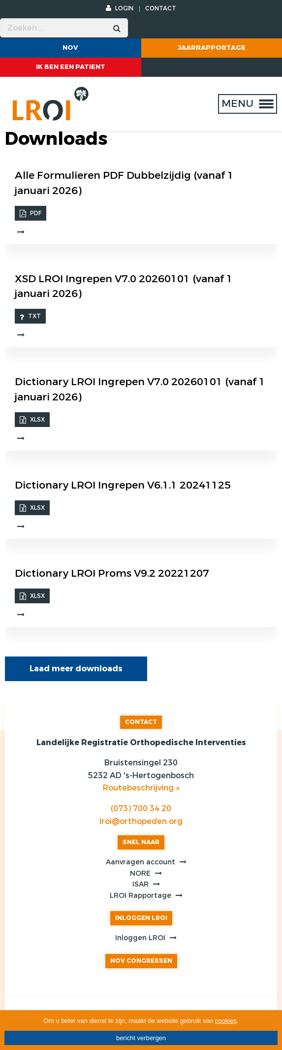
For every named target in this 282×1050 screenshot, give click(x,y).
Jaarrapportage (212, 47)
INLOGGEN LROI (141, 918)
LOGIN (119, 8)
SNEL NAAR (141, 842)
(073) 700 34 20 (141, 808)
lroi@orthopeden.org (141, 821)
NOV (70, 47)
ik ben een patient (70, 67)
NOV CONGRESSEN (141, 961)
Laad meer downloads (76, 668)
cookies (226, 1020)
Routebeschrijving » (141, 788)
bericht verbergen (141, 1038)
